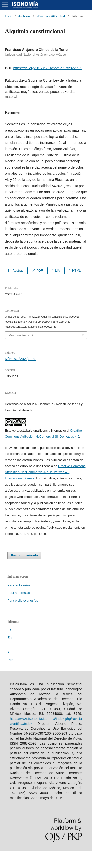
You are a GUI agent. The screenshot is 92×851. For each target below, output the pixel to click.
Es (9, 630)
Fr (9, 652)
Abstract (18, 270)
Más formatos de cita (21, 335)
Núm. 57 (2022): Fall (51, 16)
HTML (76, 270)
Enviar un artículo (24, 555)
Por (10, 660)
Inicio (8, 16)
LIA (57, 270)
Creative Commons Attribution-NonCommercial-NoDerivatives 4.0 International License (45, 472)
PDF (39, 270)
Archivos (24, 16)
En (9, 638)
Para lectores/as (18, 585)
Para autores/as (18, 593)
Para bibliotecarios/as (22, 600)
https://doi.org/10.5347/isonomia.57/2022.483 (47, 68)
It (8, 645)
